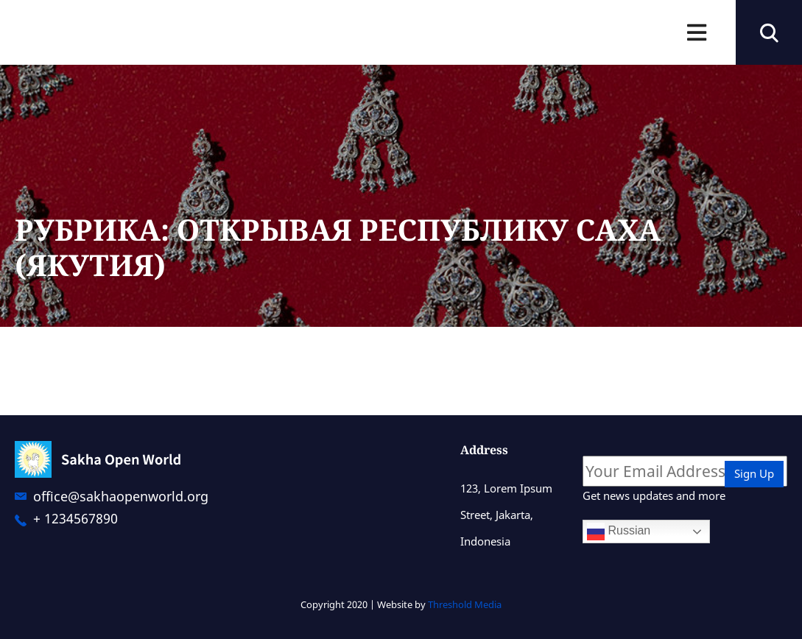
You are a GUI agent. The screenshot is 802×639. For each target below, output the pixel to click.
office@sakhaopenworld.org (120, 496)
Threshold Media (465, 604)
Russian (618, 531)
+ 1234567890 (75, 518)
